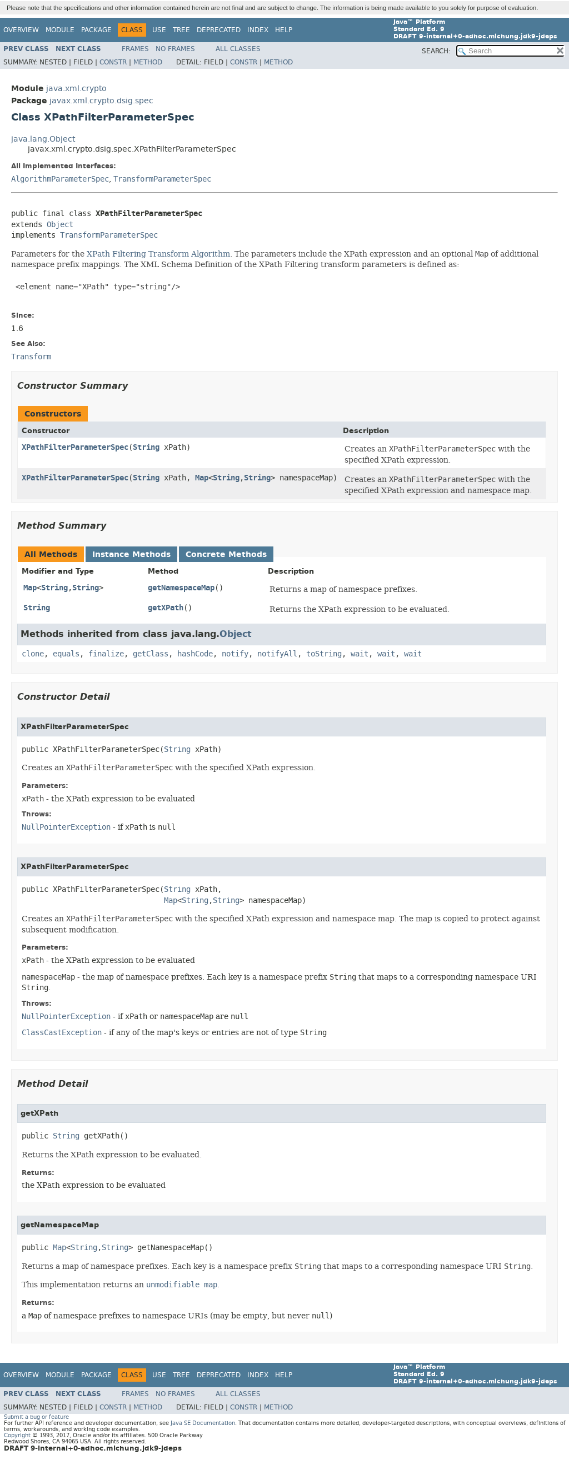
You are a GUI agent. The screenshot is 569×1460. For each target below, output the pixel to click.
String (146, 447)
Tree (181, 30)
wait (359, 654)
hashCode (195, 654)
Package (96, 30)
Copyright (17, 1435)
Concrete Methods (226, 554)
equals (66, 654)
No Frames (175, 49)
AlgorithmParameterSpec (60, 179)
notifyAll (277, 654)
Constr (113, 62)
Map (201, 478)
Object (60, 224)
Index (257, 30)
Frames (135, 49)
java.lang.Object (43, 139)
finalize (106, 654)
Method (147, 62)
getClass (150, 654)
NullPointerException (66, 827)
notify (235, 654)
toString (324, 654)
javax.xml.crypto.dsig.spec (101, 101)
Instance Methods (131, 554)
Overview (21, 30)
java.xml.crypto (76, 88)
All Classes (238, 49)
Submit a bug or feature (36, 1417)
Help (283, 30)
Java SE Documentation (203, 1423)
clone (33, 654)
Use (159, 30)
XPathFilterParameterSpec (75, 447)
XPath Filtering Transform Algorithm (158, 253)
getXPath (165, 608)
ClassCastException (62, 1032)
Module (60, 30)
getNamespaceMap (181, 588)
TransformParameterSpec (162, 179)
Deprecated (219, 30)
